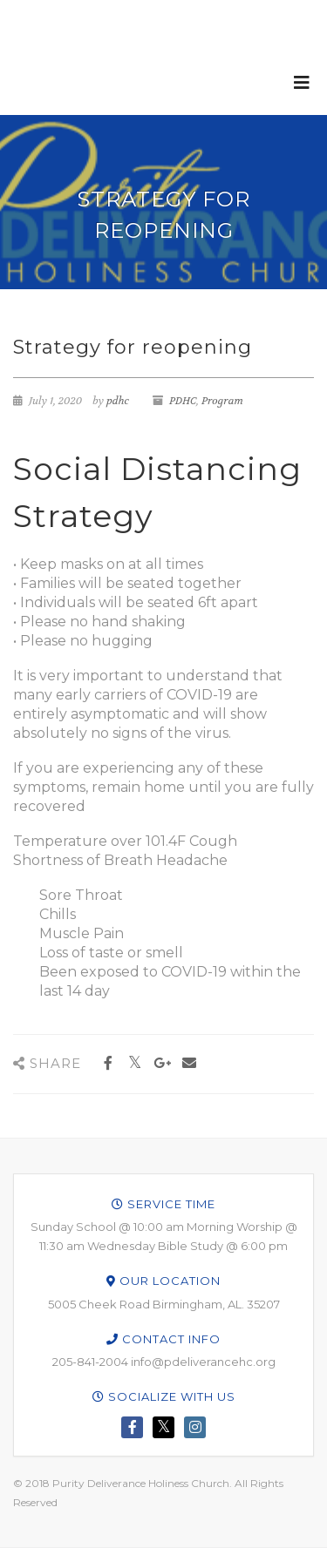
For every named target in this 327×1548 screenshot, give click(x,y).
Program (222, 401)
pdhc (117, 401)
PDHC (182, 401)
